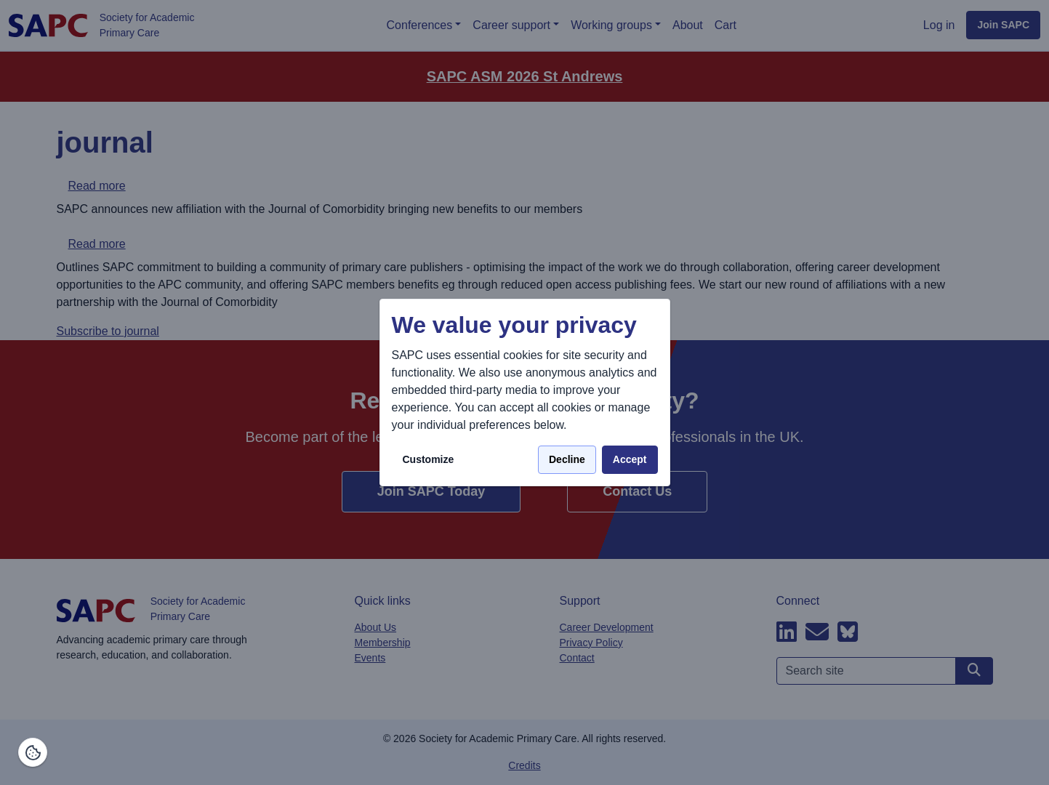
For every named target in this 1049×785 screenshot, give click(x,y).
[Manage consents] (32, 752)
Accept (630, 459)
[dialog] (524, 393)
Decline (567, 459)
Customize (428, 459)
